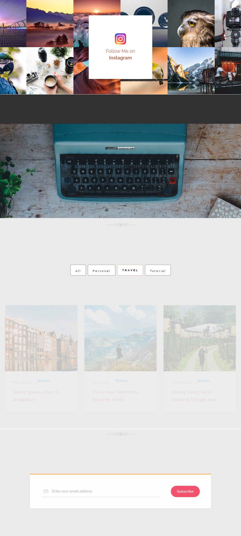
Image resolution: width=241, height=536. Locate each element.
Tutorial (158, 277)
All (78, 277)
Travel (130, 276)
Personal (101, 277)
